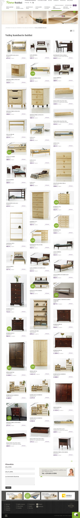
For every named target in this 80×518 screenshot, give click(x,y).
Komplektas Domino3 (12, 395)
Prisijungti (27, 2)
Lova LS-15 (33, 160)
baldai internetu (57, 8)
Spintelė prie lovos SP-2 (13, 111)
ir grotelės (47, 8)
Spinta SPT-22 (33, 371)
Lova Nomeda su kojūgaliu (37, 268)
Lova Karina (10, 266)
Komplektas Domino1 (59, 374)
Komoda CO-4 (57, 206)
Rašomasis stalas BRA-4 (60, 55)
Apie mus (8, 504)
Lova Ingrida (10, 179)
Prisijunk (39, 504)
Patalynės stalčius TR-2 (60, 101)
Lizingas (7, 506)
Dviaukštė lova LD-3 (12, 203)
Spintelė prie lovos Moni (60, 452)
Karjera (30, 506)
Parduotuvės (32, 504)
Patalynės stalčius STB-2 (37, 439)
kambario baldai (19, 8)
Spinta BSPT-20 (10, 372)
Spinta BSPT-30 (57, 407)
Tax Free (31, 508)
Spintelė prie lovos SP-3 (36, 115)
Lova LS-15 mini (10, 156)
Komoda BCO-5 (10, 333)
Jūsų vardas (8, 467)
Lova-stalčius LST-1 (59, 429)
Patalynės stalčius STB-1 (13, 443)
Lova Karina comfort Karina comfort (61, 300)
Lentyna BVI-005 (34, 331)
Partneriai (8, 508)
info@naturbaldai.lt (59, 5)
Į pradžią (7, 27)
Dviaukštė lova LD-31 (12, 55)
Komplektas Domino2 (36, 395)
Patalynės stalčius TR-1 (60, 121)
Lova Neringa (57, 77)
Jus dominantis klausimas (12, 476)
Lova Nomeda (57, 252)
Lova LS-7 (32, 182)
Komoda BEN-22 (57, 324)
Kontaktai (19, 508)
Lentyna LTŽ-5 (10, 243)
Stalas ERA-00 (10, 134)
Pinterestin (39, 506)
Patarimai (8, 510)
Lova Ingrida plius (35, 78)
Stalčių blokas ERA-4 (59, 183)
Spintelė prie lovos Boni (13, 422)
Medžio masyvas (21, 504)
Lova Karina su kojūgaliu (61, 274)
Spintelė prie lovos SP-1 (13, 79)
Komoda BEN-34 (57, 350)
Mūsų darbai (20, 506)
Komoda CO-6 (57, 230)
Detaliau (47, 57)
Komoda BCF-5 (10, 309)
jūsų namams (66, 8)
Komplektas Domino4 (36, 418)
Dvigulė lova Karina (36, 290)
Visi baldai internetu (16, 27)
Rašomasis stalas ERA (36, 244)
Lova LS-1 (32, 137)
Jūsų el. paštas (9, 471)
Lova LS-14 (56, 143)
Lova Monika (33, 55)
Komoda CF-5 (33, 221)
